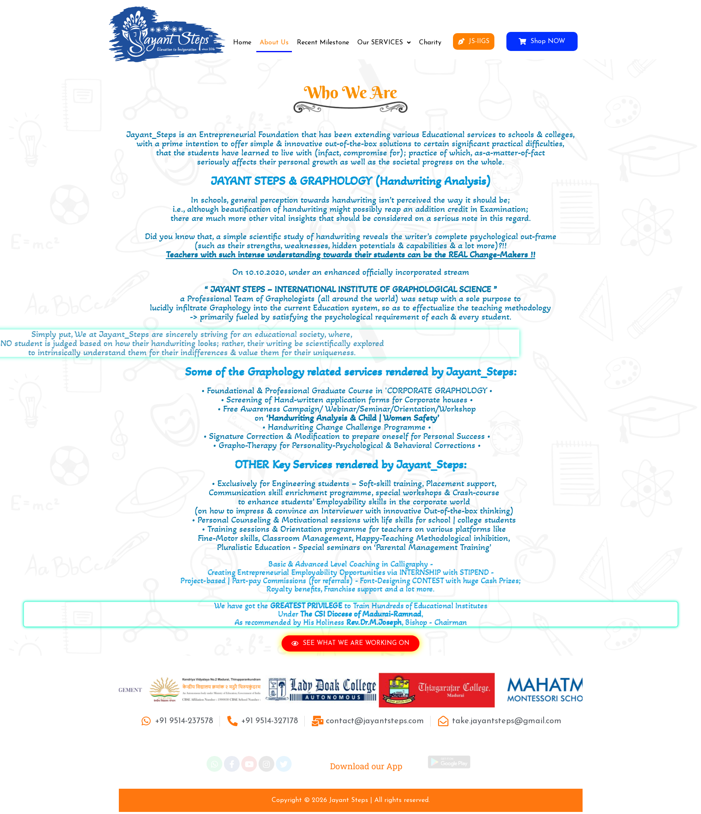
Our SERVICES (384, 42)
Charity (430, 42)
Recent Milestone (323, 42)
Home (242, 42)
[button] (384, 42)
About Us (274, 42)
